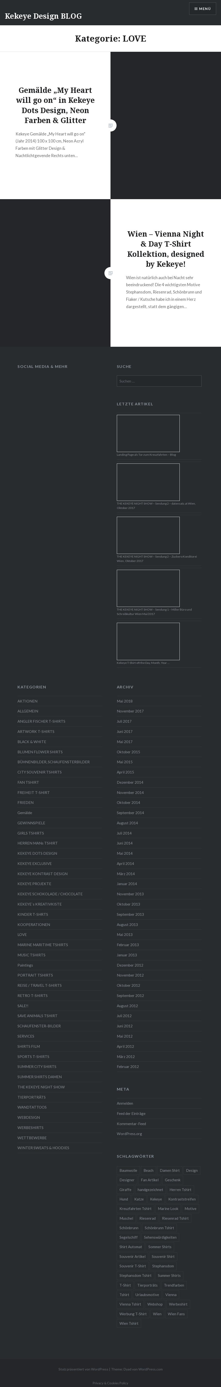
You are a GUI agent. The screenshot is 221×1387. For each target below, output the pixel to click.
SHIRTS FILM (28, 1046)
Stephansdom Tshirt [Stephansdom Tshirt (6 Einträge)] (135, 1275)
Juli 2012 (124, 1016)
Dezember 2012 (130, 965)
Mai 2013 (125, 934)
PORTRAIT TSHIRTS (35, 975)
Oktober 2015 (128, 752)
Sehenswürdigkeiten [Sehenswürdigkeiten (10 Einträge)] (160, 1237)
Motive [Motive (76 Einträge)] (190, 1208)
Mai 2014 (125, 853)
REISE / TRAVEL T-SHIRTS (39, 985)
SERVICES (25, 1036)
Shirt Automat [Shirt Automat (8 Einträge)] (130, 1247)
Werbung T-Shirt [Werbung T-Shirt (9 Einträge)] (133, 1314)
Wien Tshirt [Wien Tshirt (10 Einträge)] (128, 1323)
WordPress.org (129, 1133)
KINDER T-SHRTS (32, 914)
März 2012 (126, 1056)
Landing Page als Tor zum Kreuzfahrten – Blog (146, 454)
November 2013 (130, 894)
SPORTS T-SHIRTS (33, 1056)
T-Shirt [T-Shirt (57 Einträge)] (125, 1285)
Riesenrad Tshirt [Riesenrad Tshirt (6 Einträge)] (175, 1218)
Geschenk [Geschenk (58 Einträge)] (172, 1180)
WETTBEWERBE (32, 1138)
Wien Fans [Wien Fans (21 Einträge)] (176, 1314)
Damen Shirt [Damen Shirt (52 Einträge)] (170, 1170)
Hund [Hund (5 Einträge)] (123, 1199)
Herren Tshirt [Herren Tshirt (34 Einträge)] (180, 1189)
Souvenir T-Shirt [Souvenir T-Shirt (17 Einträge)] (132, 1266)
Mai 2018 (125, 701)
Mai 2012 (125, 1036)
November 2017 (130, 711)
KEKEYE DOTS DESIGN (37, 853)
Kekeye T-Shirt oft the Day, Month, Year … (143, 663)
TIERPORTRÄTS (31, 1097)
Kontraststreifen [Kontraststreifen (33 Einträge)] (182, 1199)
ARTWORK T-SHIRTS (35, 731)
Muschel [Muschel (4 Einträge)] (126, 1218)
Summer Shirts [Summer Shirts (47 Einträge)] (169, 1275)
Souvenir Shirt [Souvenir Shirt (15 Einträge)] (163, 1256)
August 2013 (127, 924)
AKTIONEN (27, 701)
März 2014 (126, 873)
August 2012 (127, 1006)
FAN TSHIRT (28, 782)
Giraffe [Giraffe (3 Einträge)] (125, 1189)
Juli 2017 (124, 721)
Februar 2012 (128, 1066)
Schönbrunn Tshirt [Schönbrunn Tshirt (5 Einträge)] (159, 1228)
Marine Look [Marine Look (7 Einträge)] (168, 1208)
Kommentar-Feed (131, 1123)
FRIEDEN (25, 802)
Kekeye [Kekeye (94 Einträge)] (156, 1199)
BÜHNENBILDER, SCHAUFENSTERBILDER (53, 762)
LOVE (22, 934)
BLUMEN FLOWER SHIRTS (40, 752)
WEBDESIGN (28, 1117)
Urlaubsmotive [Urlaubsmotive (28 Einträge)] (147, 1294)
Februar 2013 (128, 944)
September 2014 (130, 812)
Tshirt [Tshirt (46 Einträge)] (124, 1294)
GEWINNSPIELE (31, 823)
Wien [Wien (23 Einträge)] (157, 1314)
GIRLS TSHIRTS (30, 833)
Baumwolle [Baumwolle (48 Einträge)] (128, 1170)
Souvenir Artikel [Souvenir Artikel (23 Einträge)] (132, 1256)
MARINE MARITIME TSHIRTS (42, 944)
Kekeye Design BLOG (43, 16)
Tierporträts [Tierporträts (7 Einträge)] (147, 1285)
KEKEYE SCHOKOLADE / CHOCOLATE (50, 894)
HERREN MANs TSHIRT (37, 843)
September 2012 (130, 995)
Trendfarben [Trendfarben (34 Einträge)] (174, 1285)
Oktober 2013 (128, 904)
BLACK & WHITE (31, 741)
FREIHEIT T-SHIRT (33, 792)
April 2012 (125, 1046)
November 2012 (130, 975)
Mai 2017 (125, 741)
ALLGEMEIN (27, 711)
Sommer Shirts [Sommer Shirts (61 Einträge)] (159, 1247)
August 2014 (127, 823)
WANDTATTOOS (32, 1107)
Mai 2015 (125, 762)
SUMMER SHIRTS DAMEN (39, 1077)
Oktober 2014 (128, 802)
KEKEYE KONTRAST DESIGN (42, 873)
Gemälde (24, 812)
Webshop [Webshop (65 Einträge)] (155, 1304)
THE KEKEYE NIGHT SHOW (41, 1087)
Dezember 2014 (130, 782)
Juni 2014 (125, 843)
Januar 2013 (127, 955)
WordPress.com (150, 1369)
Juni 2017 (125, 731)
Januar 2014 (127, 883)
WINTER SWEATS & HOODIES (43, 1148)
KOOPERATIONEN (33, 924)
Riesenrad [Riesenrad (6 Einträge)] (147, 1218)
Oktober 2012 (128, 985)
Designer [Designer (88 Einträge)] (127, 1180)
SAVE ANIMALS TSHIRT (37, 1016)
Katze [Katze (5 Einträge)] (139, 1199)
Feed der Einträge (131, 1113)
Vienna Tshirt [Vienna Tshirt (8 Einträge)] (130, 1304)
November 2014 (130, 792)
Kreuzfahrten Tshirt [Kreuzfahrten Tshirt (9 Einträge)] (135, 1208)
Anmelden (125, 1103)
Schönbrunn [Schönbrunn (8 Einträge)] (128, 1228)
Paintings (25, 965)
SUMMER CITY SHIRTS (36, 1066)
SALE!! (22, 1006)
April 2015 (125, 772)
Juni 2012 (125, 1026)
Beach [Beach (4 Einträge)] (148, 1170)
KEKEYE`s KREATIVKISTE (39, 904)
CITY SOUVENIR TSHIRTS (39, 772)
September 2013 (130, 914)
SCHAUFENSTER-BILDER (39, 1026)
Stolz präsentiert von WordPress (83, 1369)
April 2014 (125, 863)
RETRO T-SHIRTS (32, 995)
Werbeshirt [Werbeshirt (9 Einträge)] (178, 1304)
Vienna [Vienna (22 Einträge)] (171, 1294)
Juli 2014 (124, 833)
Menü (205, 9)
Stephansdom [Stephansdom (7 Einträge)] (163, 1266)
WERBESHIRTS (30, 1127)
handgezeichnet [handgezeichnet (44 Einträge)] (150, 1189)
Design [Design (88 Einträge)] (192, 1170)
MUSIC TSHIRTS (31, 955)
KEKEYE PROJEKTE (34, 883)
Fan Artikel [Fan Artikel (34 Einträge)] (150, 1180)
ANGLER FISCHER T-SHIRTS (41, 721)
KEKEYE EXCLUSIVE (34, 863)
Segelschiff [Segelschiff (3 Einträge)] (128, 1237)
